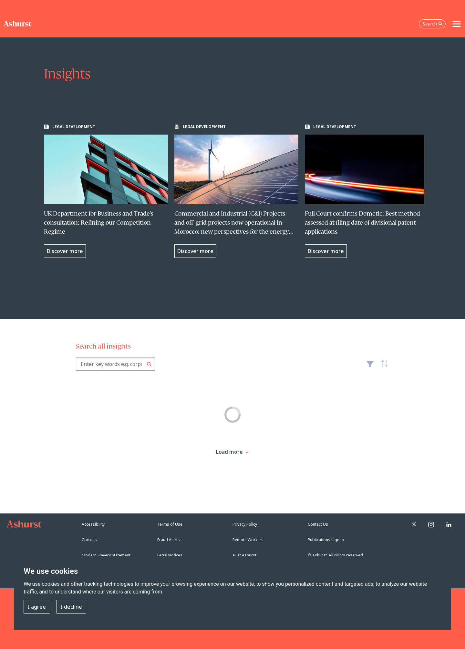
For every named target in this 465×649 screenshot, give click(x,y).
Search (149, 364)
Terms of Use (169, 524)
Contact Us (318, 524)
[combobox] (115, 364)
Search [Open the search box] (433, 24)
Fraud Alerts (168, 540)
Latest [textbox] (383, 367)
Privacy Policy (244, 524)
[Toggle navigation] (456, 24)
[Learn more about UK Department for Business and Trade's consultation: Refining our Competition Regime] (106, 191)
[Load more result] (229, 451)
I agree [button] (37, 606)
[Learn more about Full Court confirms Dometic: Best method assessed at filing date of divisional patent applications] (367, 191)
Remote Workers (248, 540)
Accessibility (93, 524)
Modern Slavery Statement (106, 555)
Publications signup (326, 540)
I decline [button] (71, 606)
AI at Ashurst (244, 555)
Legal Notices (169, 555)
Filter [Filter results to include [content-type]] (370, 366)
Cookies (89, 540)
